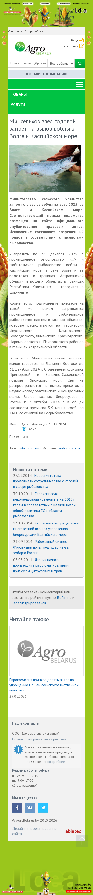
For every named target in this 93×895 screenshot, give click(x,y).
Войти (62, 597)
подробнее (56, 761)
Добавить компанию (46, 74)
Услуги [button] (18, 104)
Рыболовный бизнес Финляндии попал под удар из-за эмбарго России (41, 547)
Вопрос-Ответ (34, 31)
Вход (74, 40)
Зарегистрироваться (29, 603)
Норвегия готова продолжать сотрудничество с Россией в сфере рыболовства (45, 481)
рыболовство (29, 448)
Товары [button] (19, 94)
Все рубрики (61, 63)
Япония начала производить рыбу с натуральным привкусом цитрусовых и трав (41, 565)
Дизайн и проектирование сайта (34, 831)
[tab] (46, 95)
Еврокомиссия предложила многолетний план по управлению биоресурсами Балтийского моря (46, 529)
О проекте (15, 31)
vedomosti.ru (69, 448)
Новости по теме (30, 469)
